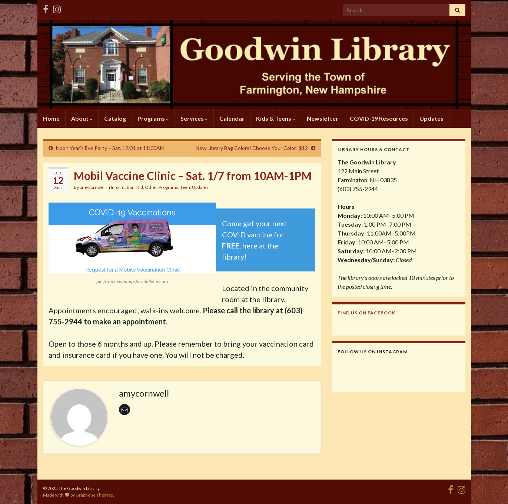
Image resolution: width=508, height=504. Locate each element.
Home (51, 118)
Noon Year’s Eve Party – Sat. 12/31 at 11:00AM (110, 148)
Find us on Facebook (366, 313)
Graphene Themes (94, 495)
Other (151, 187)
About (82, 118)
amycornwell (93, 187)
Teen (185, 187)
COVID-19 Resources (379, 118)
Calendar (232, 118)
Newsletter (322, 118)
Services (194, 118)
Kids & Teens (275, 118)
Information (123, 187)
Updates (431, 118)
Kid (139, 187)
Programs (153, 118)
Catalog (115, 118)
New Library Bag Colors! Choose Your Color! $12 (252, 148)
